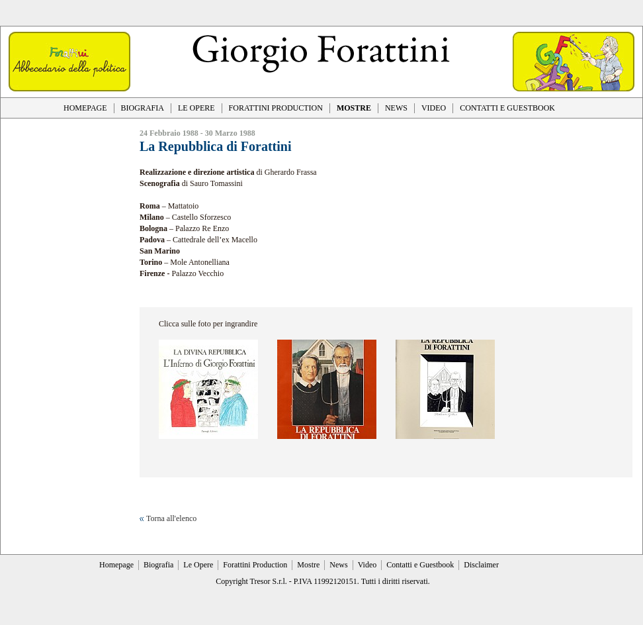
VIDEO (433, 108)
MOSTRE (354, 108)
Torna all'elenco (171, 518)
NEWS (396, 108)
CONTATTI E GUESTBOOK (507, 108)
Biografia (158, 564)
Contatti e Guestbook (420, 564)
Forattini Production (255, 564)
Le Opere (198, 564)
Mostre (308, 564)
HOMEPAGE (85, 108)
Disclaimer (481, 564)
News (338, 564)
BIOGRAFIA (142, 108)
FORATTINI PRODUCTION (276, 108)
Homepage (116, 564)
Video (367, 564)
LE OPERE (196, 108)
